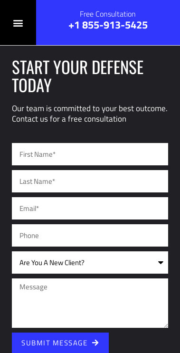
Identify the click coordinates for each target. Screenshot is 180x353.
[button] (18, 22)
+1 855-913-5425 (108, 25)
